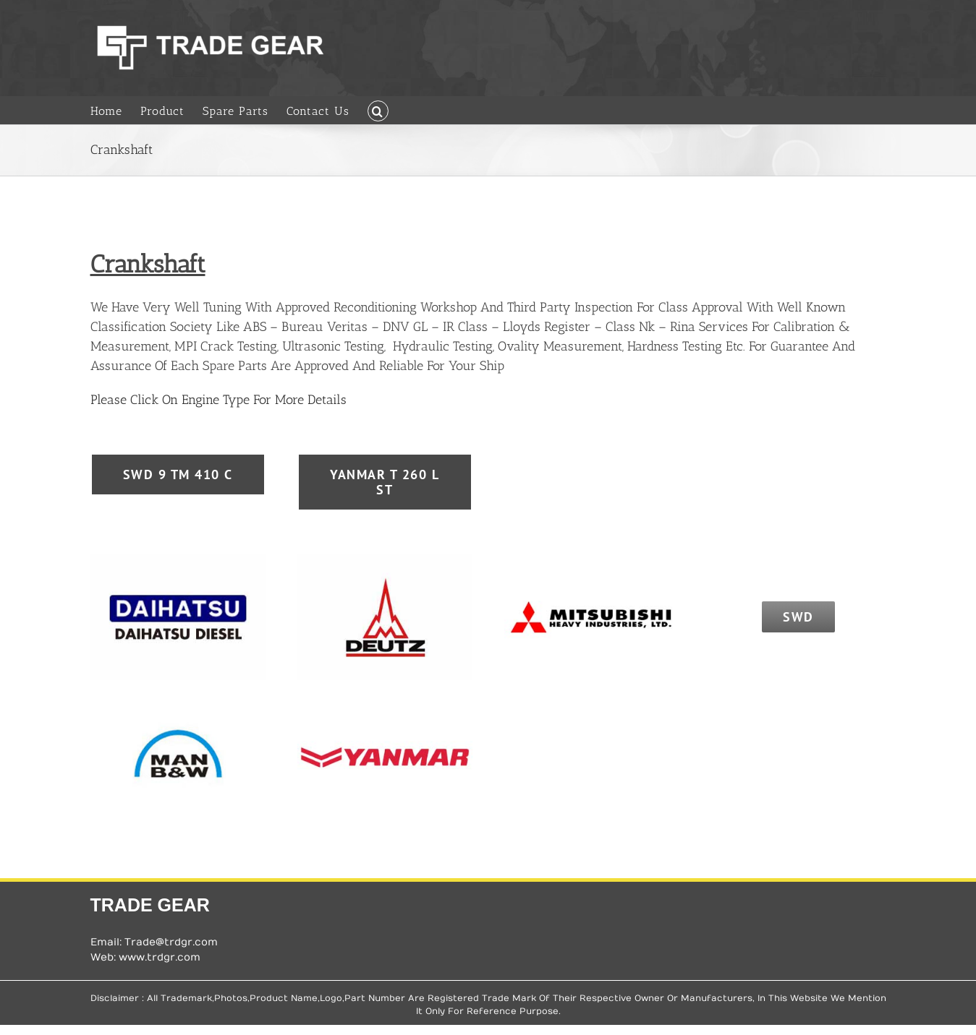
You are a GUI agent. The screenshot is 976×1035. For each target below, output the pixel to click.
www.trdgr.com (159, 957)
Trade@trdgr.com (171, 942)
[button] (378, 110)
